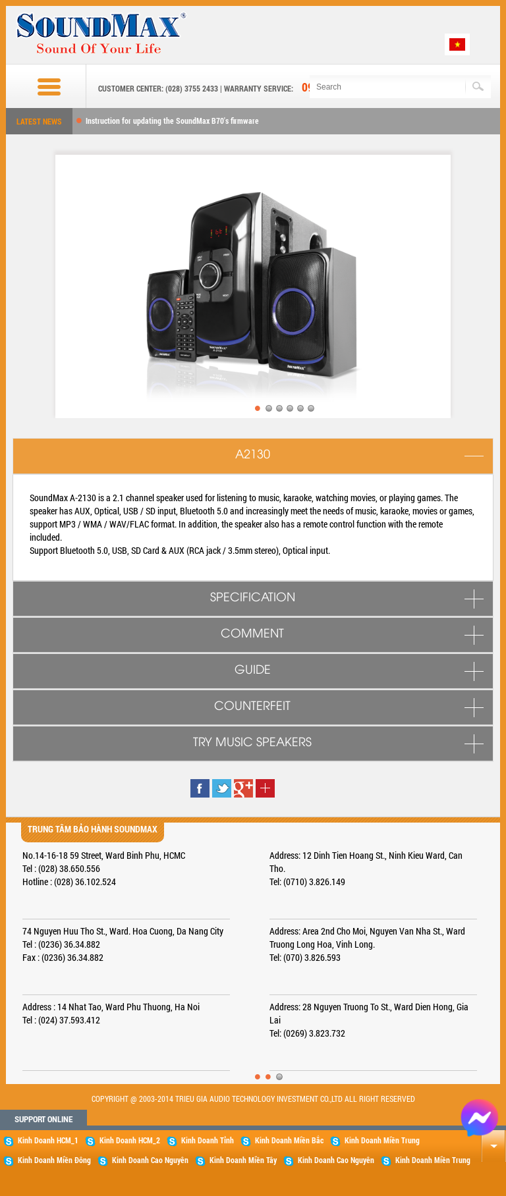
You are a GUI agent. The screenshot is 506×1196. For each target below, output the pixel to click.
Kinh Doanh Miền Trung (375, 1141)
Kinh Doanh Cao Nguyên (143, 1160)
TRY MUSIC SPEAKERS (252, 743)
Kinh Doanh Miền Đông (47, 1160)
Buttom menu (37, 87)
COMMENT (252, 634)
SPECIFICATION (252, 598)
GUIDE (253, 670)
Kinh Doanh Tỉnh (200, 1141)
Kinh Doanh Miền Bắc (281, 1141)
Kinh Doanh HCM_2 (122, 1141)
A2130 (252, 455)
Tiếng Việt (457, 44)
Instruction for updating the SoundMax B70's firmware (172, 120)
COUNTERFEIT (252, 706)
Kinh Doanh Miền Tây (236, 1160)
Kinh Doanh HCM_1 (40, 1141)
